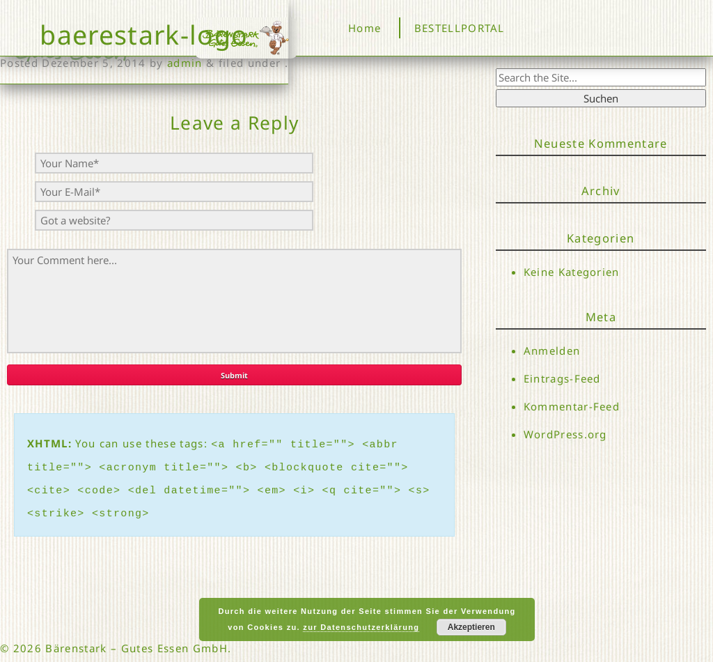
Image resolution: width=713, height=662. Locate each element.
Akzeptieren (471, 627)
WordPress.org (565, 437)
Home (364, 28)
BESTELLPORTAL (459, 28)
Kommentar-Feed (572, 408)
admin (185, 63)
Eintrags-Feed (562, 379)
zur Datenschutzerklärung (361, 627)
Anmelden (552, 350)
